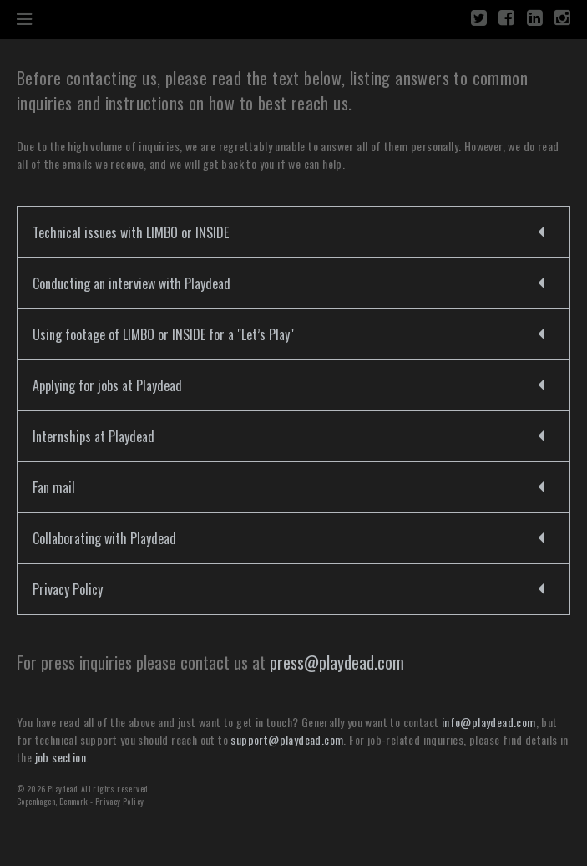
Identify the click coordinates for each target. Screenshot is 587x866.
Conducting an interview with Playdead (131, 283)
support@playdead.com (286, 739)
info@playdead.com (489, 722)
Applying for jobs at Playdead (107, 385)
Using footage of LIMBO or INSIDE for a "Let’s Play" (163, 334)
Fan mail (54, 487)
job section (60, 757)
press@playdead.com (337, 662)
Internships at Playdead (93, 436)
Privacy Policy (68, 589)
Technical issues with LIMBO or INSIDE (131, 232)
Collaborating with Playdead (104, 538)
